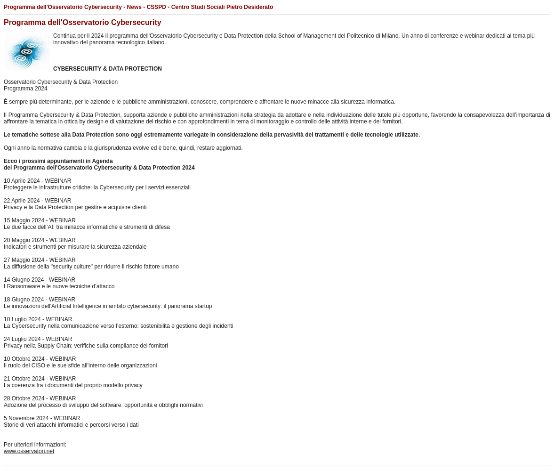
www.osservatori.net (29, 451)
